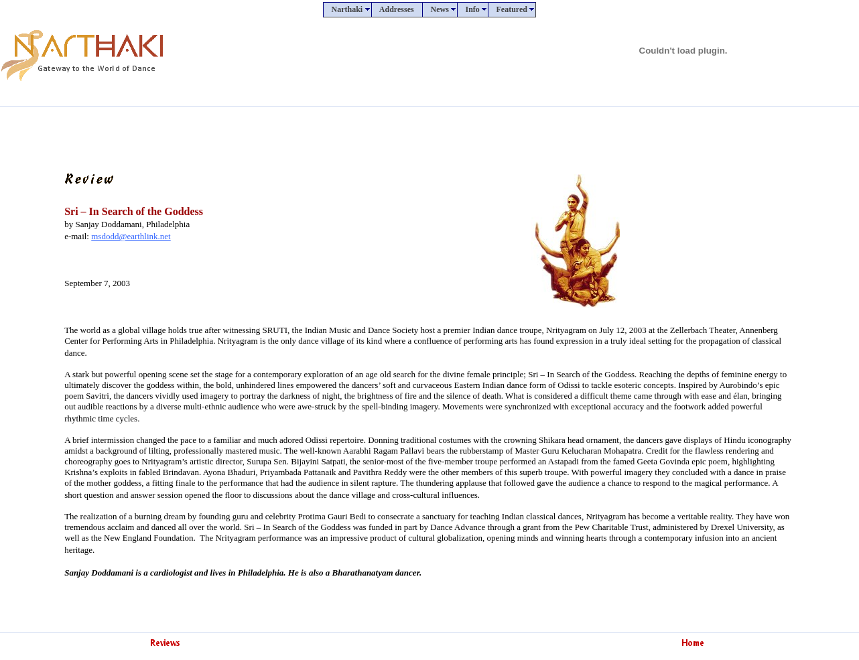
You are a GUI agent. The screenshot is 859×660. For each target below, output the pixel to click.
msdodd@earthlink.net (130, 236)
